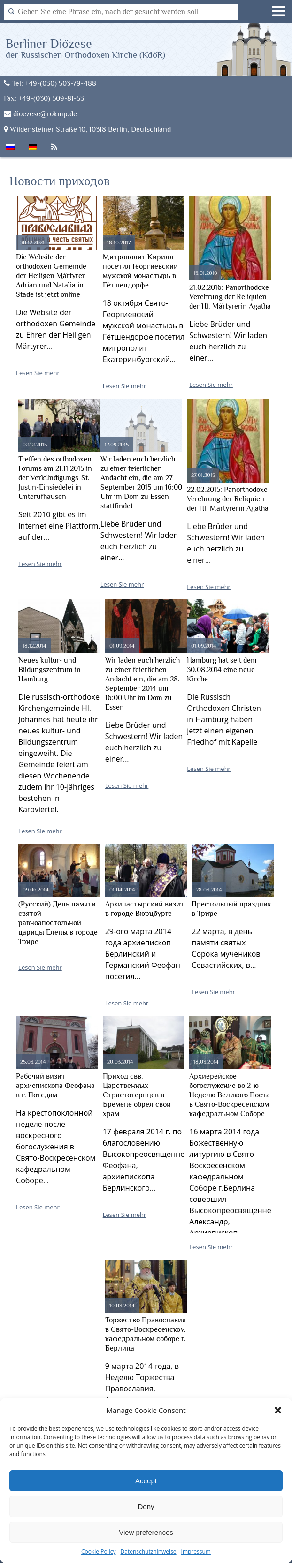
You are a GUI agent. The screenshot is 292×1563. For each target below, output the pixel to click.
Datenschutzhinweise (148, 1551)
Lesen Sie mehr (38, 373)
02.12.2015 (35, 444)
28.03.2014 (209, 889)
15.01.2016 (205, 273)
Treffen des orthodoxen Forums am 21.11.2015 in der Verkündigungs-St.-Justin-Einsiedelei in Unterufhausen (55, 478)
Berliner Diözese (85, 48)
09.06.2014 (36, 889)
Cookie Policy (98, 1551)
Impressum (196, 1551)
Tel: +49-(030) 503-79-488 (50, 83)
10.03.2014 (122, 1305)
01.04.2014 (122, 889)
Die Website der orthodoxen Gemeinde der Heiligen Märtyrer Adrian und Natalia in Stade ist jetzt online (51, 276)
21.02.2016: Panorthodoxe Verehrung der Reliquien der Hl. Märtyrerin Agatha (230, 296)
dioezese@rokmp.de (40, 114)
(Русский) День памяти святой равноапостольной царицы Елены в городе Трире (58, 923)
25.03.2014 (33, 1061)
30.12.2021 (32, 242)
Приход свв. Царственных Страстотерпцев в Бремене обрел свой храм (137, 1095)
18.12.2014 (34, 645)
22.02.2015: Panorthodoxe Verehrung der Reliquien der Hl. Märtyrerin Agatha (228, 499)
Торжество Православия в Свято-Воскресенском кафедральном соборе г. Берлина (145, 1334)
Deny (146, 1506)
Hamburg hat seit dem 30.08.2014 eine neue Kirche (222, 669)
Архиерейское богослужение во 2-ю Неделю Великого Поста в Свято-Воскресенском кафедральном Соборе (229, 1095)
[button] (278, 1410)
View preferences (146, 1532)
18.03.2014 (206, 1061)
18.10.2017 (119, 242)
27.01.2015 (203, 475)
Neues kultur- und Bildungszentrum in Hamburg (49, 669)
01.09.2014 (122, 645)
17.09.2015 (117, 444)
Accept (146, 1481)
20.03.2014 (120, 1061)
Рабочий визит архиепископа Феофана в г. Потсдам (55, 1085)
